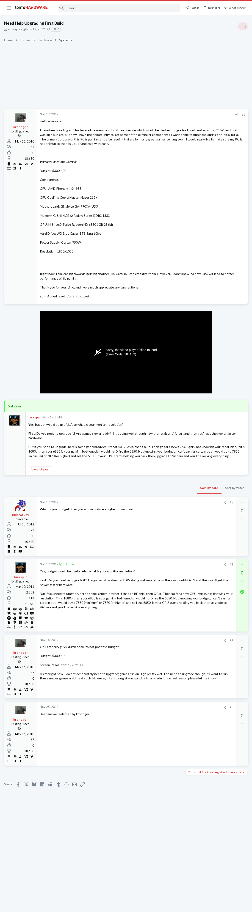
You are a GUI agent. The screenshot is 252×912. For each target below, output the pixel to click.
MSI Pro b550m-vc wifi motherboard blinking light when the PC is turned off (217, 510)
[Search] (117, 8)
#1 (169, 114)
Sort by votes (161, 506)
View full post (41, 488)
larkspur (35, 435)
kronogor (14, 29)
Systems (192, 271)
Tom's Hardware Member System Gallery (216, 259)
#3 (158, 583)
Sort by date (135, 506)
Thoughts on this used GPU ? (215, 488)
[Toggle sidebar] (242, 26)
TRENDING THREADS (194, 249)
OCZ (56, 29)
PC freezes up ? (205, 618)
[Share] (163, 115)
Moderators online (195, 638)
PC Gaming (194, 298)
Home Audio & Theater (202, 586)
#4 (158, 659)
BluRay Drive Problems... (211, 555)
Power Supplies (197, 329)
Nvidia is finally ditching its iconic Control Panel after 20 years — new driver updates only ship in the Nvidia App (216, 378)
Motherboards (197, 523)
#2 (158, 521)
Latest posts (189, 478)
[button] (9, 8)
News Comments (198, 364)
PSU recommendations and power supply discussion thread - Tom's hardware (215, 311)
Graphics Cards (197, 496)
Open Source (195, 564)
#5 (158, 726)
